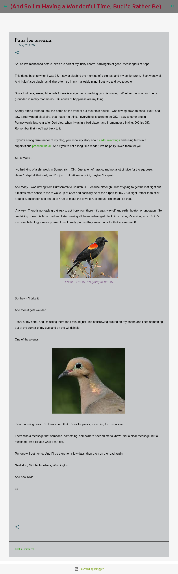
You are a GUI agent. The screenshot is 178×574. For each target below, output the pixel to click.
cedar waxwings (109, 140)
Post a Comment (24, 549)
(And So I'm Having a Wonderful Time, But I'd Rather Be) (85, 6)
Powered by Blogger (89, 568)
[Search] (166, 6)
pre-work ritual (41, 146)
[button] (17, 52)
